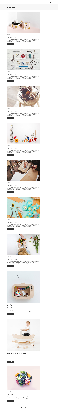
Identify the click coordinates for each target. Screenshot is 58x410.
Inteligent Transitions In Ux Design (14, 147)
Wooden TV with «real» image (13, 305)
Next (25, 407)
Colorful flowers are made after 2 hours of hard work (18, 393)
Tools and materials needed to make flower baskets (18, 221)
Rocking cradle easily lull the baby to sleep (16, 353)
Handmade (9, 34)
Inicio (21, 2)
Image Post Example (11, 110)
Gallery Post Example (12, 73)
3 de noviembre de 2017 (16, 37)
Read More (10, 44)
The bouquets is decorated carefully (15, 258)
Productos (26, 2)
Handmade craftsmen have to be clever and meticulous (19, 184)
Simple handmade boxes (12, 36)
